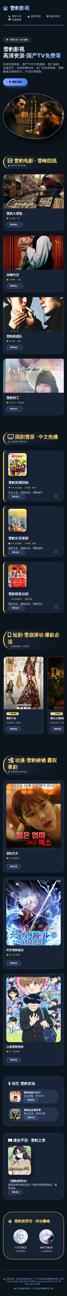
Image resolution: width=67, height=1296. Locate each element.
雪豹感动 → (14, 286)
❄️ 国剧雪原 (53, 16)
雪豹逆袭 (57, 729)
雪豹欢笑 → (14, 409)
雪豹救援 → (14, 347)
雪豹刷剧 (13, 729)
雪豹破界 (13, 963)
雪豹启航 (15, 82)
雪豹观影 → (14, 225)
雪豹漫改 (15, 1192)
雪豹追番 (13, 866)
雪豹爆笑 (31, 1100)
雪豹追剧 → (16, 497)
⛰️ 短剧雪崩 (34, 16)
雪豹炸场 (31, 1117)
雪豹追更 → (16, 608)
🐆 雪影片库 (14, 16)
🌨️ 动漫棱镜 (14, 19)
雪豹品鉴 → (16, 552)
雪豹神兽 (13, 1060)
